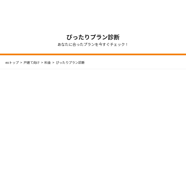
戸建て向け (32, 62)
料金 (47, 62)
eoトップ (12, 62)
